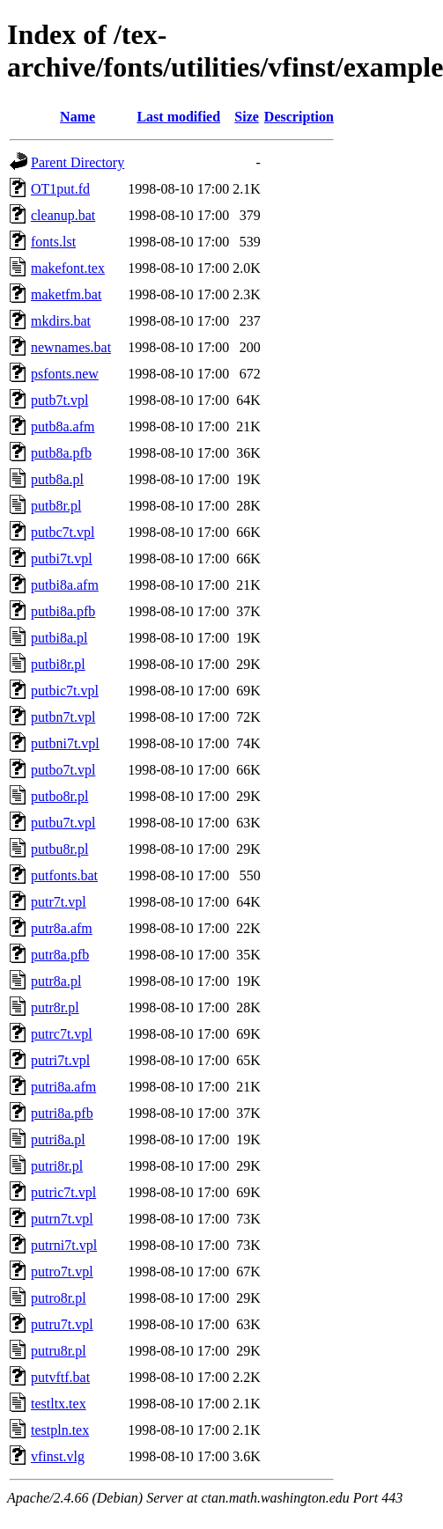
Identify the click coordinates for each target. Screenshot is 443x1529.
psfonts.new (65, 373)
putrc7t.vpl (61, 1033)
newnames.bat (71, 347)
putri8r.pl (57, 1165)
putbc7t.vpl (62, 532)
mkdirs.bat (61, 320)
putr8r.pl (55, 1007)
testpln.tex (60, 1429)
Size (246, 116)
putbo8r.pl (59, 796)
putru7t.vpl (62, 1324)
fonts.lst (53, 241)
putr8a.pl (56, 981)
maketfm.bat (66, 294)
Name (77, 116)
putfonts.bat (64, 875)
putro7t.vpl (62, 1271)
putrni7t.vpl (64, 1245)
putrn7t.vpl (62, 1218)
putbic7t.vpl (65, 690)
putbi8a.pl (59, 637)
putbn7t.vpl (63, 716)
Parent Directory (77, 162)
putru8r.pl (58, 1350)
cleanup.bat (63, 215)
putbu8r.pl (59, 849)
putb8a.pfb (61, 452)
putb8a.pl (57, 479)
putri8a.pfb (62, 1113)
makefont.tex (68, 268)
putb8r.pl (56, 505)
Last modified (178, 116)
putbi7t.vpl (61, 558)
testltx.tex (58, 1403)
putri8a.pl (58, 1139)
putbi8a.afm (65, 584)
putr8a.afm (61, 928)
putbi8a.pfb (63, 611)
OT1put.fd (60, 188)
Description (299, 116)
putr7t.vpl (58, 901)
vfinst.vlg (58, 1456)
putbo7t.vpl (63, 769)
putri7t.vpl (60, 1060)
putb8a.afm (62, 426)
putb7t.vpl (59, 400)
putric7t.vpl (63, 1192)
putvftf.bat (60, 1377)
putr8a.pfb (60, 954)
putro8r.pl (58, 1297)
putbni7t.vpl (65, 743)
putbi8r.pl (58, 664)
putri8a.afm (63, 1086)
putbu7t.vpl (63, 822)
